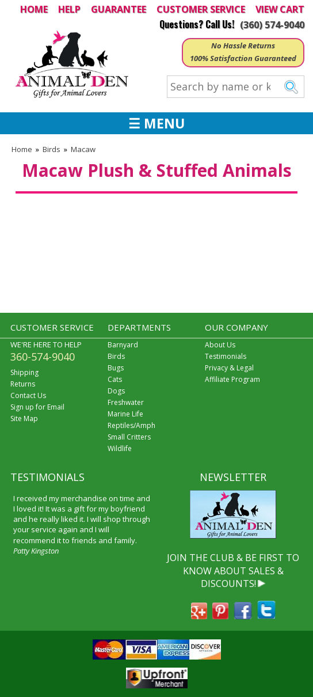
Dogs (116, 391)
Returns (22, 384)
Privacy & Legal (229, 368)
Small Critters (129, 437)
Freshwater (126, 402)
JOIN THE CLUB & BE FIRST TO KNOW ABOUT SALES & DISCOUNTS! (233, 570)
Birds (51, 149)
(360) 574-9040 (272, 24)
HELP (69, 9)
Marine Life (125, 414)
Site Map (24, 418)
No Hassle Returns (243, 45)
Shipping (24, 372)
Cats (115, 379)
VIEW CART (279, 9)
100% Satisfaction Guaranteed (243, 58)
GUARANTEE (118, 9)
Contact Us (28, 395)
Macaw (83, 149)
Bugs (116, 368)
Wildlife (120, 448)
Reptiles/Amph (131, 425)
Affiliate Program (232, 379)
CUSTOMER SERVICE (200, 9)
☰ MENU (156, 123)
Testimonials (225, 356)
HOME (34, 9)
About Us (220, 345)
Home (22, 149)
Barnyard (123, 345)
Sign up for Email (37, 407)
